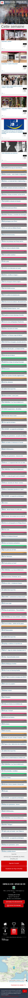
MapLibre (23, 980)
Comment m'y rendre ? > (18, 985)
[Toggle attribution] (26, 980)
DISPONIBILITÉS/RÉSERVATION (14, 902)
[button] (14, 39)
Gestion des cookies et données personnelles (10, 996)
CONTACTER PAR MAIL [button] (14, 905)
